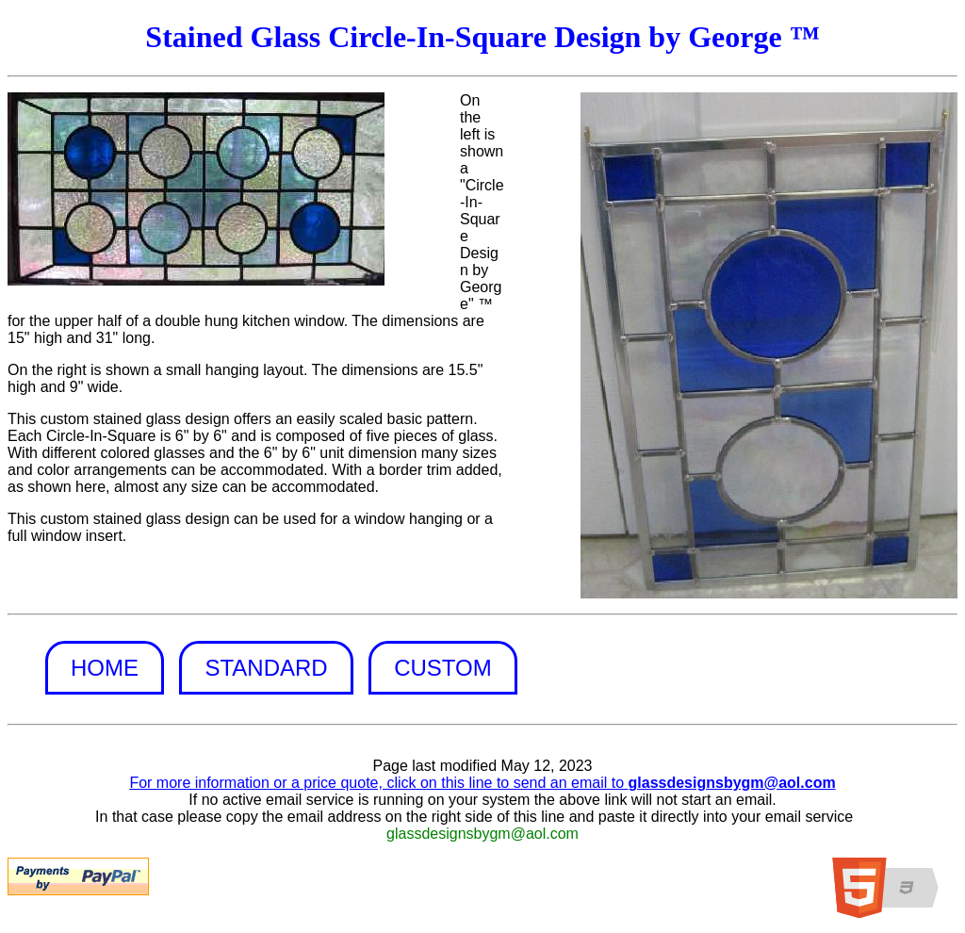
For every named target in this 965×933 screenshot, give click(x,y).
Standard (265, 667)
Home (105, 667)
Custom (443, 667)
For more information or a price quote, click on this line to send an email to (482, 783)
